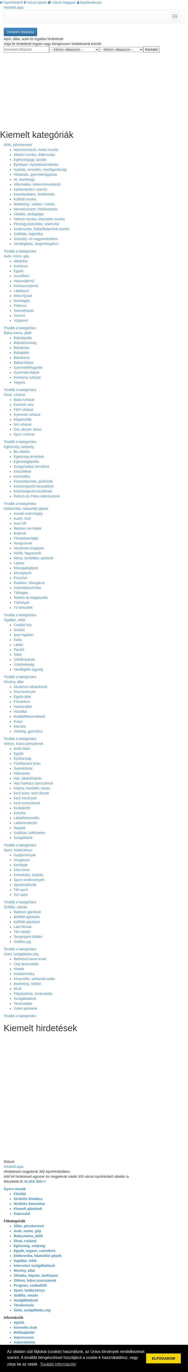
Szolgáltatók (23, 838)
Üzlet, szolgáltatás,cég (21, 954)
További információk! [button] (58, 1364)
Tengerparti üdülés (28, 937)
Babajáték (21, 353)
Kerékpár (21, 865)
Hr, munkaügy (24, 179)
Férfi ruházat (23, 410)
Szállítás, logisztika (28, 234)
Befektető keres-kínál (30, 959)
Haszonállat (23, 707)
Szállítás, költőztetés (29, 833)
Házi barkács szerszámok (33, 783)
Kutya (18, 721)
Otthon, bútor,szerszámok (23, 744)
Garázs (19, 630)
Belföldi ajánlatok (27, 917)
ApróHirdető (11, 2)
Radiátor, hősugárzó (29, 583)
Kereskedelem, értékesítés (34, 194)
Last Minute (22, 927)
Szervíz (19, 316)
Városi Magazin (62, 2)
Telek (18, 655)
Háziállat (20, 711)
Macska (20, 726)
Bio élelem (22, 452)
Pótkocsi (20, 306)
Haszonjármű (24, 281)
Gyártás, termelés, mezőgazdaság (40, 170)
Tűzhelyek (21, 603)
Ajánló (19, 1322)
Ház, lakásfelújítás (28, 778)
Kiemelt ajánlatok (28, 1209)
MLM (17, 989)
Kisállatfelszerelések (29, 716)
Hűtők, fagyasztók (27, 553)
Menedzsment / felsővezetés (35, 209)
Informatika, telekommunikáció (37, 184)
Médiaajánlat (24, 1332)
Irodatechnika (24, 974)
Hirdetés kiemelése (29, 1204)
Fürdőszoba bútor (27, 763)
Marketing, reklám (27, 984)
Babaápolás (23, 338)
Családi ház (23, 625)
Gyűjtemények (25, 855)
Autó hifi (20, 523)
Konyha (19, 813)
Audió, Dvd (22, 518)
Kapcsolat (22, 1214)
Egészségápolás (26, 462)
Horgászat (21, 860)
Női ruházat (22, 424)
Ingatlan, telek (14, 620)
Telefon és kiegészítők (31, 598)
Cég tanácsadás (26, 964)
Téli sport (21, 890)
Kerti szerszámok (27, 803)
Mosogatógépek (26, 568)
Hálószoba (22, 773)
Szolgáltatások (25, 999)
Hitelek (19, 969)
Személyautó (24, 311)
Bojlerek (20, 533)
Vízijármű (21, 320)
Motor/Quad (23, 296)
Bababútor (22, 348)
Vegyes (19, 382)
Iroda (18, 640)
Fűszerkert (22, 702)
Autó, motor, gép (16, 256)
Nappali (19, 828)
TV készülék (23, 608)
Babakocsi (22, 358)
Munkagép (22, 301)
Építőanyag (22, 758)
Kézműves (22, 870)
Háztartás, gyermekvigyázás (35, 174)
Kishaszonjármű (26, 286)
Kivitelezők (22, 808)
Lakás (18, 645)
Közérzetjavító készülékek (34, 486)
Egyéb (19, 271)
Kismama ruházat (27, 377)
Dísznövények (24, 692)
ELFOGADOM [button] (163, 1358)
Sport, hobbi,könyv (18, 850)
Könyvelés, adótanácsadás (34, 979)
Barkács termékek (27, 528)
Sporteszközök (25, 885)
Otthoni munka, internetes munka (39, 219)
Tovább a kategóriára (20, 251)
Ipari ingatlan (23, 635)
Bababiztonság (25, 343)
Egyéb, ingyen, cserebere (34, 1251)
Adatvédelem (24, 1342)
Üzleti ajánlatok (25, 1008)
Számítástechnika (27, 588)
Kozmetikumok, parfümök (33, 481)
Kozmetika (22, 476)
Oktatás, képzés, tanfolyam (36, 1275)
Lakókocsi (21, 291)
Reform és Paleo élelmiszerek (37, 496)
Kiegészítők (22, 419)
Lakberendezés (25, 823)
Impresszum (24, 1337)
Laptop (19, 563)
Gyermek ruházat (27, 414)
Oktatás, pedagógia (29, 214)
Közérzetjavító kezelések (33, 491)
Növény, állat (14, 682)
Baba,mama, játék (18, 333)
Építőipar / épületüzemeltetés (36, 165)
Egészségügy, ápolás (30, 160)
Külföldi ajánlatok (27, 922)
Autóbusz (21, 266)
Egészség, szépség (19, 447)
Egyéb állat (22, 697)
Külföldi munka (25, 199)
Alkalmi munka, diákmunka (34, 155)
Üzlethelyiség (24, 664)
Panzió (19, 650)
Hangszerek (23, 543)
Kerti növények (25, 798)
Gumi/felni (21, 276)
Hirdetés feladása (20, 32)
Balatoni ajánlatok (27, 912)
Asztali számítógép (28, 513)
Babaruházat (23, 363)
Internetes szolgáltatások (34, 1266)
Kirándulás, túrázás (28, 875)
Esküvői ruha (24, 405)
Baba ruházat (24, 400)
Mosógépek (22, 573)
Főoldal (20, 1194)
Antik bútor (22, 749)
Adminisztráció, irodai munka (36, 150)
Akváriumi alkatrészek (30, 687)
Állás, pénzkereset (18, 145)
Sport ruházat (24, 434)
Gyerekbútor (23, 768)
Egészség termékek (29, 457)
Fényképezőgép (26, 538)
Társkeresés (24, 1305)
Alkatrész (21, 261)
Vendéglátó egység (28, 669)
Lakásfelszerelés (26, 818)
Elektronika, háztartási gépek (26, 509)
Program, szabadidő (30, 1285)
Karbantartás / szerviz (30, 189)
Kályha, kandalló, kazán (32, 788)
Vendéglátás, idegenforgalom (36, 244)
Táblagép (21, 593)
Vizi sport (21, 895)
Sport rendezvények (29, 880)
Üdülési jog (22, 942)
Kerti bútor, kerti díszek (31, 793)
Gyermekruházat (26, 372)
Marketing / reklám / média (34, 204)
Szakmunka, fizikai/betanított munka (41, 229)
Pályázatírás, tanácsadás (33, 994)
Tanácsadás (23, 1003)
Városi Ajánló (35, 2)
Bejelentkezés (89, 2)
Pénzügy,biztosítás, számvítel (36, 224)
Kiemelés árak (25, 1327)
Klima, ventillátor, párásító (33, 558)
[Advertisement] (94, 87)
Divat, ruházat (14, 395)
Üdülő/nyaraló (24, 660)
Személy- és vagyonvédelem (36, 239)
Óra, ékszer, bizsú (27, 429)
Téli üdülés (22, 932)
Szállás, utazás (15, 907)
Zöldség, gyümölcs (28, 731)
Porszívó (20, 578)
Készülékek (22, 471)
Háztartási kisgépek (29, 548)
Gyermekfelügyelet (28, 367)
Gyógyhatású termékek (31, 466)
